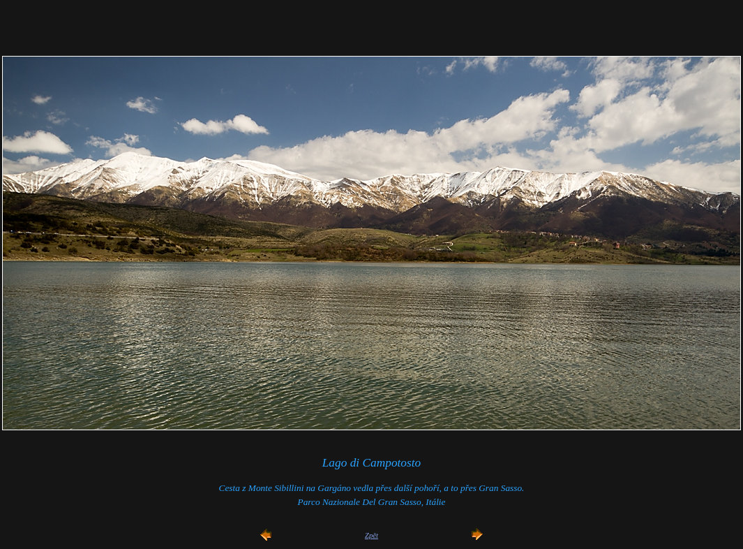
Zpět (371, 535)
